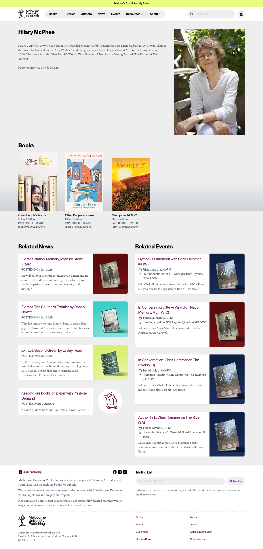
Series (71, 14)
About (193, 524)
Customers (142, 531)
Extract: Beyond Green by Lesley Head (51, 350)
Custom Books (144, 539)
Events (115, 14)
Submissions (197, 539)
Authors (86, 14)
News (101, 14)
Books (139, 517)
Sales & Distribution (201, 531)
